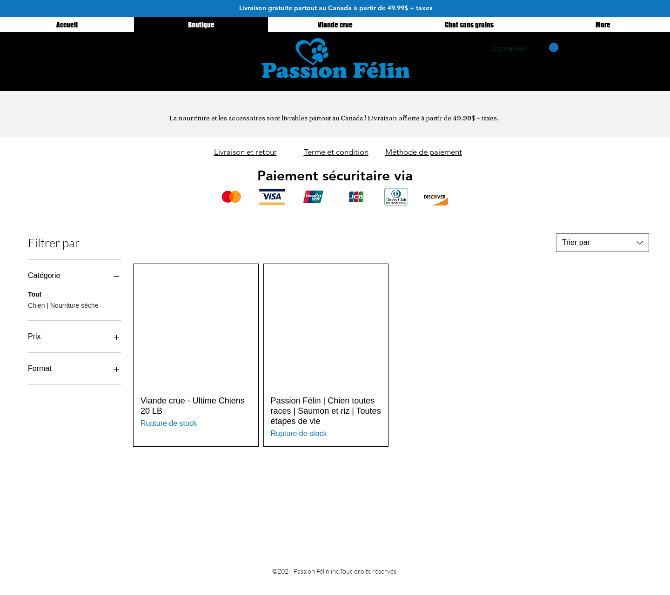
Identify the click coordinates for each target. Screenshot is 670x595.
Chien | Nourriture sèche (63, 304)
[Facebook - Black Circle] (231, 52)
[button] (547, 47)
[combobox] (602, 242)
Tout (34, 293)
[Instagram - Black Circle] (208, 52)
